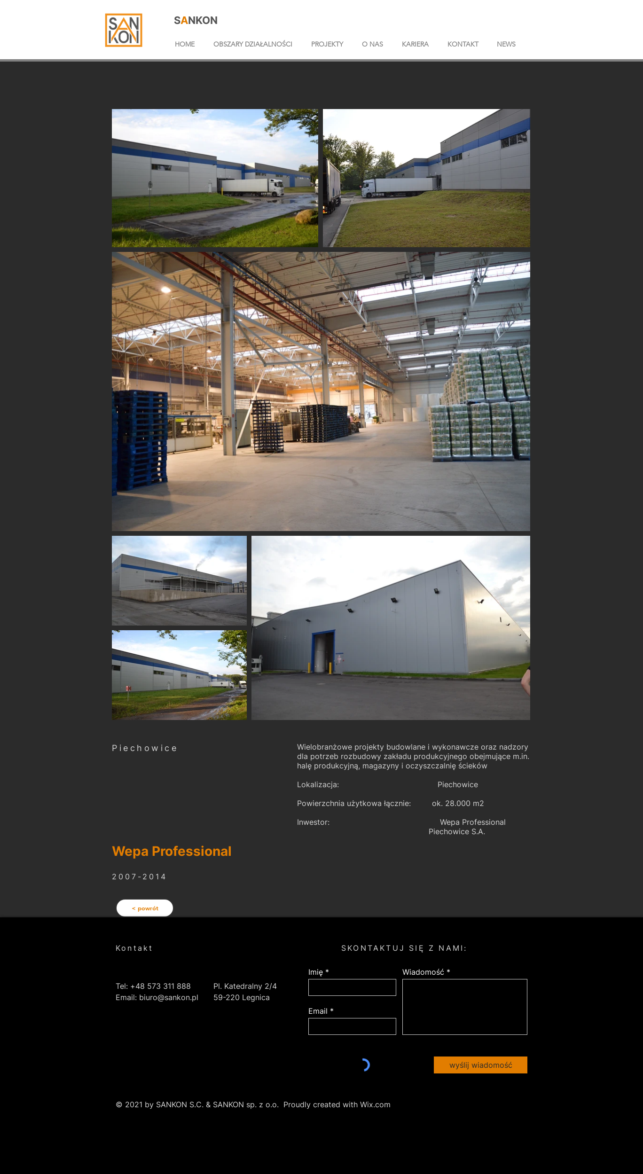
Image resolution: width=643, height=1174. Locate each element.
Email (318, 1011)
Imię (315, 972)
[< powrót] (145, 908)
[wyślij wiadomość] (480, 1065)
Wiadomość (423, 972)
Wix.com (375, 1104)
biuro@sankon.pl (168, 997)
